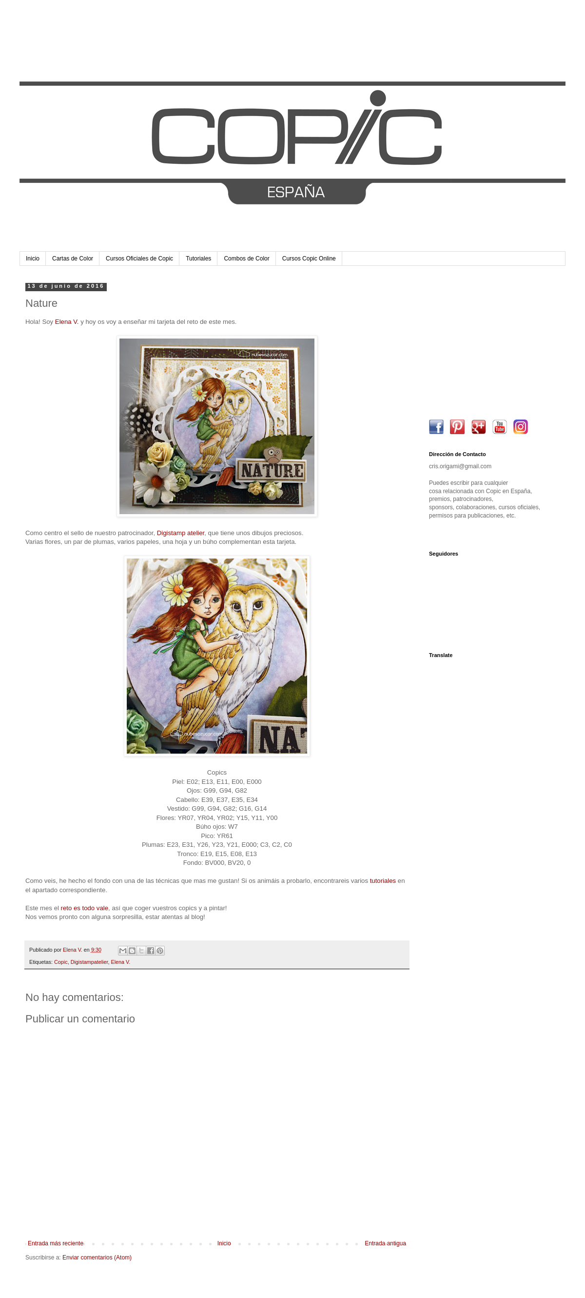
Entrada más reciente (55, 1243)
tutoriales (383, 880)
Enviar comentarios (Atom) (97, 1257)
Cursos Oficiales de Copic (139, 258)
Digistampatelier (89, 962)
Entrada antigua (385, 1243)
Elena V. (67, 321)
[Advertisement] (490, 344)
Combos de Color (246, 258)
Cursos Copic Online (309, 258)
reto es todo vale (85, 908)
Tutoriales (198, 258)
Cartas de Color (72, 258)
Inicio (32, 258)
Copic (61, 962)
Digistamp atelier (180, 533)
